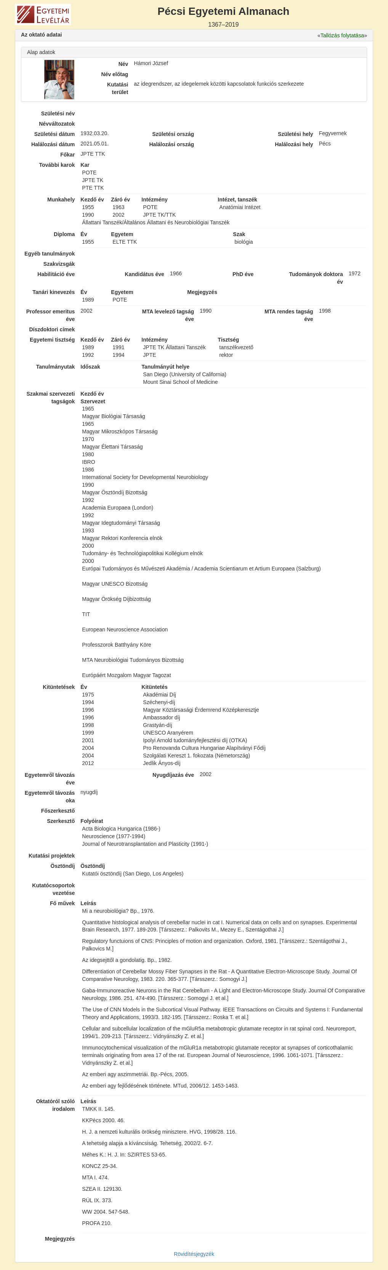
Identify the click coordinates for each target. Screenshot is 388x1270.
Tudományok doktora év (316, 278)
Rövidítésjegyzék (194, 1254)
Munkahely (61, 199)
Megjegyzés (60, 1239)
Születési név (58, 113)
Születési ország (173, 134)
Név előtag (114, 74)
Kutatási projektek (52, 856)
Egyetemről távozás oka (50, 797)
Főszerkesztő (58, 811)
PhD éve (242, 274)
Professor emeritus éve (50, 315)
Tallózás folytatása (342, 35)
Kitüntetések (59, 687)
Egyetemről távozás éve (50, 779)
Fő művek (62, 903)
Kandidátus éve (144, 274)
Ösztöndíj (63, 866)
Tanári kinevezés (53, 292)
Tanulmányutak (55, 367)
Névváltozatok (57, 124)
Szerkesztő (61, 821)
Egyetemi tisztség (52, 340)
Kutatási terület (117, 88)
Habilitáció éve (56, 274)
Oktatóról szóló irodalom (55, 1105)
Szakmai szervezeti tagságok (50, 397)
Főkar (67, 155)
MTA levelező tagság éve (168, 315)
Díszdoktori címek (52, 329)
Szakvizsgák (59, 264)
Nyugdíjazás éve (173, 775)
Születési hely (295, 134)
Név (123, 64)
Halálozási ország (171, 144)
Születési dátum (54, 134)
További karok (57, 165)
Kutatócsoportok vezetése (53, 889)
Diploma (64, 234)
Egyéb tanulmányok (49, 254)
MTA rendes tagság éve (289, 315)
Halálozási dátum (53, 144)
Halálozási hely (294, 144)
